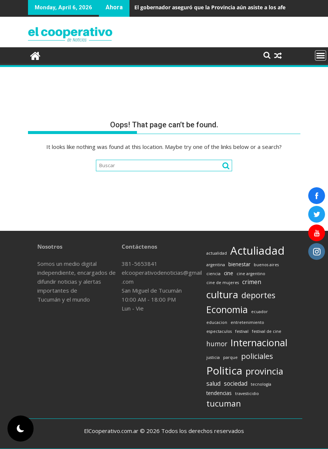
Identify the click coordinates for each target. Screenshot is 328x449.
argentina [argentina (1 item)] (215, 264)
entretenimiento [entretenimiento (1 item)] (247, 322)
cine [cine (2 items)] (228, 273)
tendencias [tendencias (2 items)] (219, 393)
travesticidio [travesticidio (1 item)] (247, 393)
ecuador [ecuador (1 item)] (259, 311)
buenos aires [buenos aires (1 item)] (266, 264)
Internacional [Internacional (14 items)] (259, 342)
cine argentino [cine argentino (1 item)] (251, 273)
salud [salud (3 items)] (213, 383)
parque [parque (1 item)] (230, 357)
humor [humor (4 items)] (216, 343)
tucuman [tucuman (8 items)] (223, 403)
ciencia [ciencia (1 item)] (213, 273)
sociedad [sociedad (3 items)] (235, 383)
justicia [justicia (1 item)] (213, 357)
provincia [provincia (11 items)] (264, 371)
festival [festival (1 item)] (242, 331)
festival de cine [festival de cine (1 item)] (266, 331)
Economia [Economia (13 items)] (227, 309)
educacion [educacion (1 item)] (216, 322)
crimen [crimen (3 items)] (251, 282)
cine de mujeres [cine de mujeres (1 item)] (222, 282)
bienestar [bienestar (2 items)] (239, 264)
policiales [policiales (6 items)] (257, 356)
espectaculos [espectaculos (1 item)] (219, 331)
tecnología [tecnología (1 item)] (261, 384)
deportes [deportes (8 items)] (258, 295)
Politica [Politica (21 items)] (224, 370)
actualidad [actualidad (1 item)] (216, 253)
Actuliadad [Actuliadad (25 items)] (257, 250)
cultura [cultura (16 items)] (222, 294)
